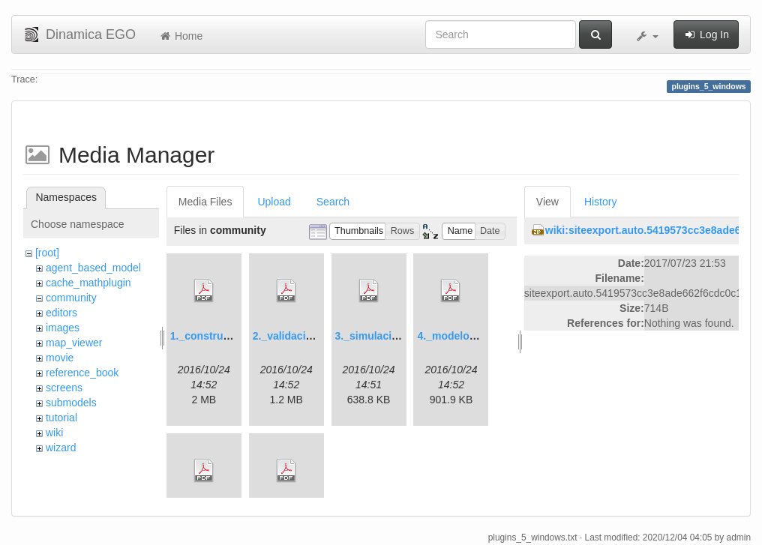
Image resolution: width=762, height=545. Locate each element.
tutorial (61, 418)
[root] (47, 253)
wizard (61, 448)
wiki (54, 433)
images (63, 328)
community (71, 298)
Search (333, 202)
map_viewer (74, 343)
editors (61, 313)
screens (64, 388)
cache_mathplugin (88, 283)
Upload (273, 202)
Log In (706, 34)
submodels (71, 403)
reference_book (82, 373)
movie (60, 358)
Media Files (205, 202)
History (600, 202)
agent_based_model (93, 268)
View (547, 202)
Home (180, 36)
